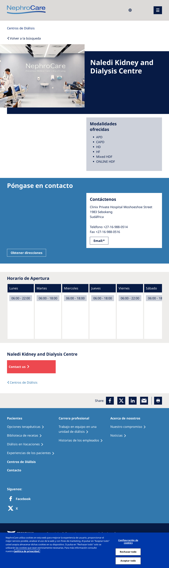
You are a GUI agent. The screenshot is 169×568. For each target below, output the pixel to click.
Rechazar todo (128, 551)
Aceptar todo (128, 560)
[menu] (158, 10)
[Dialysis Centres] (21, 28)
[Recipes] (26, 435)
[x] (121, 401)
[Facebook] (110, 401)
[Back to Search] (24, 38)
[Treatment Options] (27, 426)
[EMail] (144, 401)
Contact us (17, 367)
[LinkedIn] (133, 401)
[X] (14, 508)
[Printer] (158, 401)
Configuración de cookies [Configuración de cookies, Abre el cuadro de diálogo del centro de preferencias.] (128, 542)
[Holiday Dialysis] (27, 444)
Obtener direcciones (26, 253)
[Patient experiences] (32, 453)
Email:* (99, 241)
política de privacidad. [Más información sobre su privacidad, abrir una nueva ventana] (27, 551)
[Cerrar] (165, 550)
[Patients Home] (16, 418)
